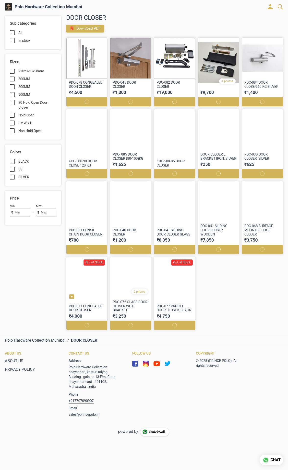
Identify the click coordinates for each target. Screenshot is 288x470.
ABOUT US (14, 360)
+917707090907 (81, 401)
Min (12, 206)
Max (39, 206)
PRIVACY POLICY (20, 369)
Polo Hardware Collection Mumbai (48, 6)
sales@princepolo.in (84, 414)
